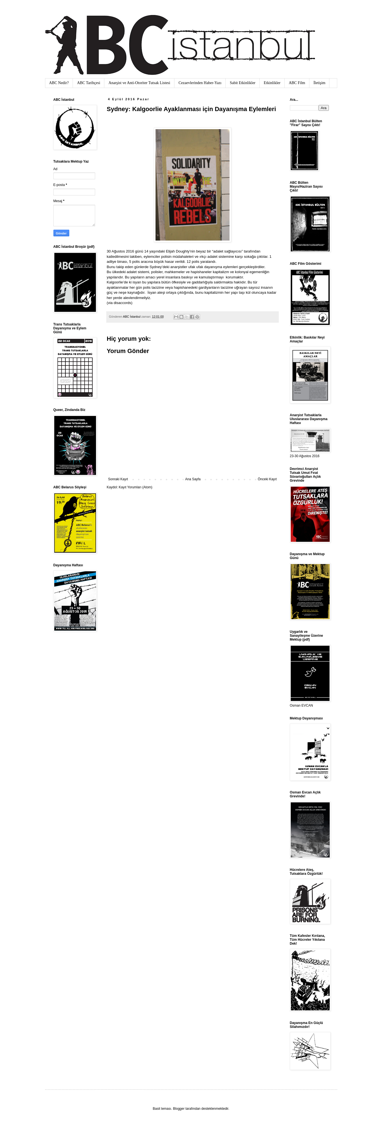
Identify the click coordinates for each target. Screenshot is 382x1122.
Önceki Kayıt (267, 479)
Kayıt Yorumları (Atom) (135, 487)
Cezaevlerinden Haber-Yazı (200, 83)
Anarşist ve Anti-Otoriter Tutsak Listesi (139, 83)
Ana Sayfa (192, 479)
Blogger (178, 1109)
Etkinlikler (272, 83)
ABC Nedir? (59, 83)
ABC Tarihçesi (88, 83)
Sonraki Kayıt (118, 479)
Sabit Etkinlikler (242, 83)
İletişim (320, 83)
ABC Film (297, 83)
